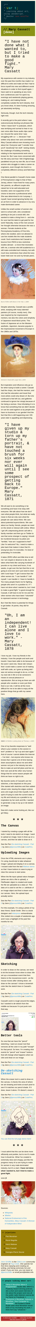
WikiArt (8, 1219)
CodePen (28, 850)
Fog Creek (15, 1268)
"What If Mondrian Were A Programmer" (16, 1290)
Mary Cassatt (11, 1252)
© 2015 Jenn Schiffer (10, 1322)
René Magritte (11, 1244)
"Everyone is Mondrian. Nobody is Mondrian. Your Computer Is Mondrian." (19, 1305)
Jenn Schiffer (22, 19)
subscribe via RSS (26, 1322)
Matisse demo (28, 870)
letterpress (16, 917)
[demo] (8, 36)
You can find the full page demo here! (16, 1142)
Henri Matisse (11, 1248)
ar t (12, 9)
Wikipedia (9, 1216)
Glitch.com (21, 1265)
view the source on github (18, 1324)
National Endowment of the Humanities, (20, 1224)
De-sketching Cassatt (11, 1075)
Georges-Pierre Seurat (15, 1256)
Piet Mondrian (11, 1240)
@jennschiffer (15, 850)
